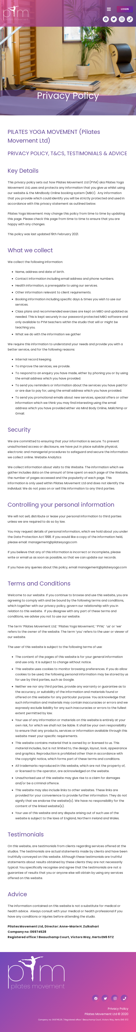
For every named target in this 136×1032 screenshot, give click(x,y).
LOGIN (125, 9)
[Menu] (108, 9)
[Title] (130, 19)
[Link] (16, 13)
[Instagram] (122, 19)
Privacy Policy (118, 1008)
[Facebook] (106, 19)
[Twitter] (114, 19)
